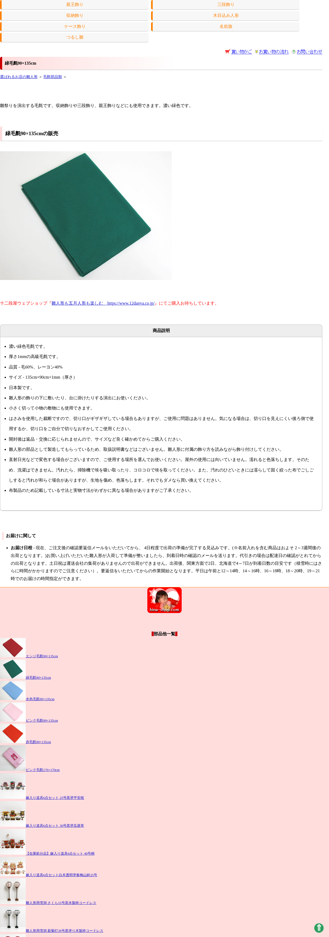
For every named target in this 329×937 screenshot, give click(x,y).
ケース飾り (75, 26)
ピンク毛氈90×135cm (29, 720)
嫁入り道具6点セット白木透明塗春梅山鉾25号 (48, 875)
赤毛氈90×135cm (25, 742)
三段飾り (226, 4)
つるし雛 (74, 37)
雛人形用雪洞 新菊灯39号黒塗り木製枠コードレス (51, 931)
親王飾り (74, 4)
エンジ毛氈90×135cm (29, 656)
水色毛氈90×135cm (27, 699)
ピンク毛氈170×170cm (30, 770)
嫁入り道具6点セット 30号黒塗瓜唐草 (42, 826)
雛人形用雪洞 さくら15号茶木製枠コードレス (48, 903)
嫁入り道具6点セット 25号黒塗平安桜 (42, 798)
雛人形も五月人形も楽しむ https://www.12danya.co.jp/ (103, 303)
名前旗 (226, 26)
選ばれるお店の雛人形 (19, 77)
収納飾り (74, 15)
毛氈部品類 (52, 77)
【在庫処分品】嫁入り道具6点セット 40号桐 (47, 853)
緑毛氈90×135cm (25, 678)
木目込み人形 (226, 15)
